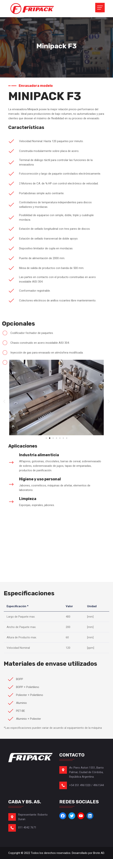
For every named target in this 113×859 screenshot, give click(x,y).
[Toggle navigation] (100, 7)
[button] (4, 401)
